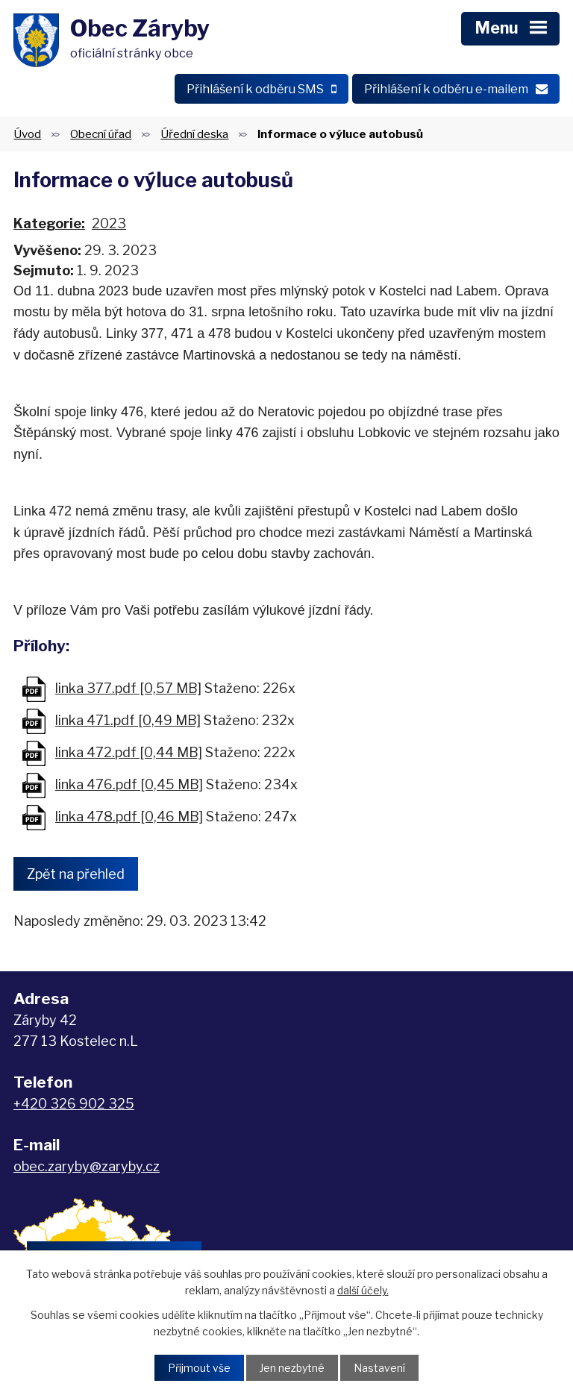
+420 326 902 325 (73, 1104)
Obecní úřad (100, 134)
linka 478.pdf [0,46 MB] (129, 816)
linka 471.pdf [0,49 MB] (128, 720)
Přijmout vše (199, 1367)
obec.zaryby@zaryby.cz (86, 1166)
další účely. (363, 1290)
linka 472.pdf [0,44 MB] (128, 752)
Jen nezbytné (292, 1367)
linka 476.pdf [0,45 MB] (129, 784)
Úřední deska (194, 134)
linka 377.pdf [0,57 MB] (128, 688)
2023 (109, 223)
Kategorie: (49, 223)
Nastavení (379, 1367)
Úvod (27, 134)
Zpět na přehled (76, 874)
